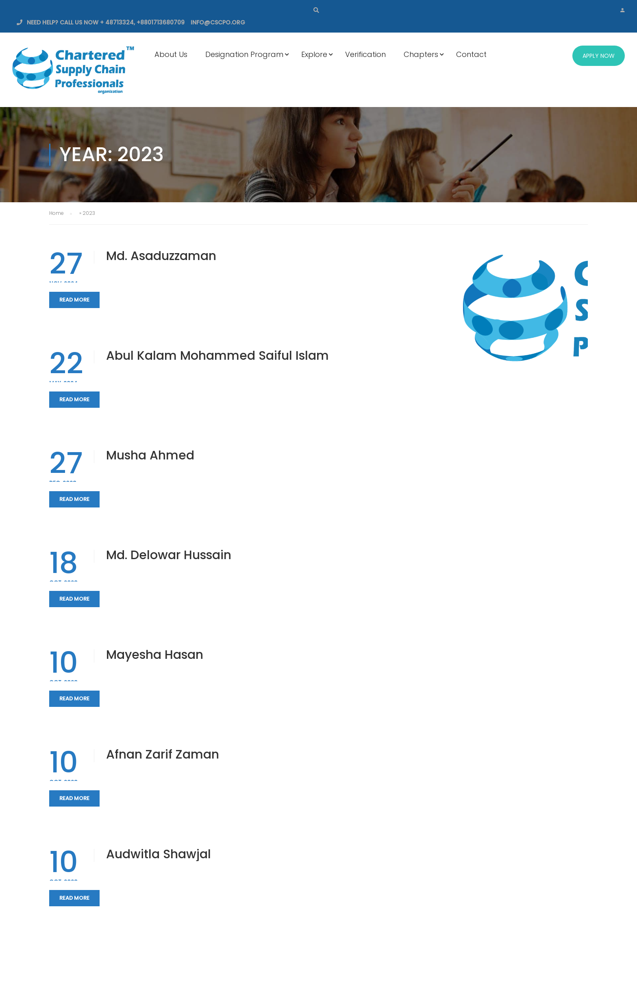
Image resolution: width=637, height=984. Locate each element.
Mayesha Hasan (154, 655)
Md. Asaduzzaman (161, 256)
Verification (365, 54)
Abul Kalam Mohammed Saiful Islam (217, 356)
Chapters (421, 54)
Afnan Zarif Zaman (162, 754)
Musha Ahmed (150, 455)
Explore (314, 54)
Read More (74, 300)
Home (56, 213)
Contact (471, 54)
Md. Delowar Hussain (168, 555)
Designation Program (244, 54)
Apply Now (599, 56)
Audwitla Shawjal (158, 854)
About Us (170, 54)
